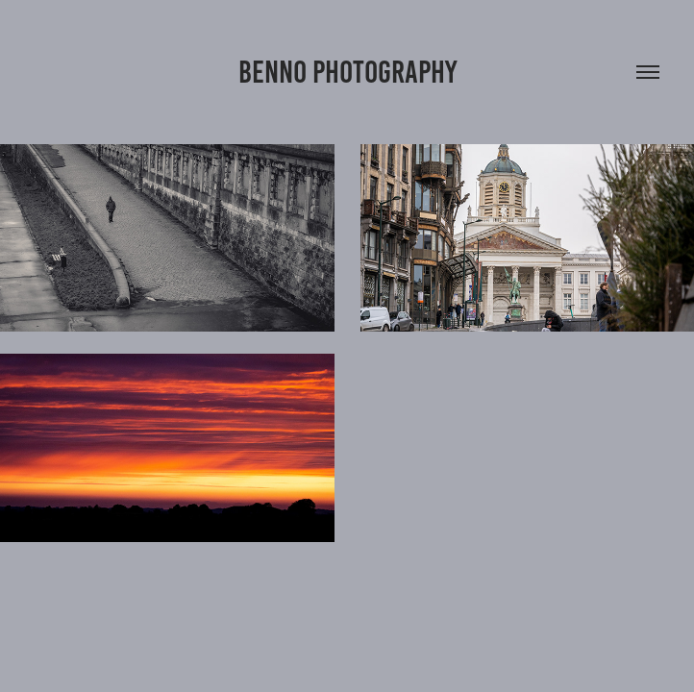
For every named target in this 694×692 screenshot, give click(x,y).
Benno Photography (347, 72)
